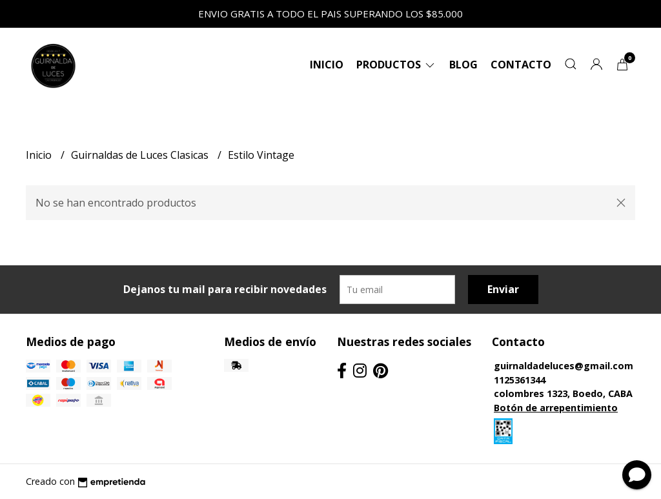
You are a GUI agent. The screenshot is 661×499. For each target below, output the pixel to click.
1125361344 (519, 380)
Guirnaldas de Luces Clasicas (141, 155)
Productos (396, 64)
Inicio (326, 64)
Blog (463, 64)
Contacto (521, 64)
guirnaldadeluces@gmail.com (563, 366)
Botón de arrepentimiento (556, 408)
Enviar (503, 289)
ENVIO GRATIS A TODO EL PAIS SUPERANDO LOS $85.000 (330, 13)
